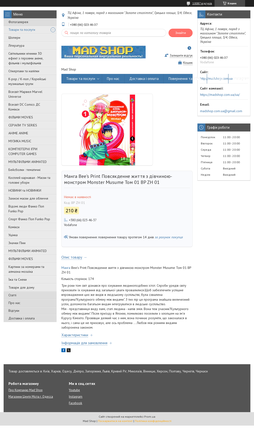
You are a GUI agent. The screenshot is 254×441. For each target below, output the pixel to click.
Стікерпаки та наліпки (23, 71)
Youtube (74, 390)
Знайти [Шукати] (180, 33)
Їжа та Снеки (17, 279)
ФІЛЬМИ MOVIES (20, 117)
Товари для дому (21, 287)
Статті (12, 295)
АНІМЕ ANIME (18, 133)
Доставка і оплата (21, 318)
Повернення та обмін (185, 78)
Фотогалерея (18, 22)
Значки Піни (17, 243)
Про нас (14, 303)
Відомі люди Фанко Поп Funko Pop (26, 208)
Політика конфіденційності (153, 421)
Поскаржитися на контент (115, 421)
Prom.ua (149, 416)
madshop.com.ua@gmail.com (221, 111)
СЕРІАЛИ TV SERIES (22, 125)
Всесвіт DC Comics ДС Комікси (24, 106)
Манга (65, 268)
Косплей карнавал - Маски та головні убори (29, 180)
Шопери (14, 37)
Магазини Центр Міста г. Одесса (30, 397)
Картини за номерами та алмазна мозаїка (26, 269)
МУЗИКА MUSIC (19, 141)
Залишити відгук (181, 55)
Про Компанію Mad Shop (25, 390)
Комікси (14, 227)
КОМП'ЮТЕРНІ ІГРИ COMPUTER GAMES (22, 151)
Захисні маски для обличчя (28, 198)
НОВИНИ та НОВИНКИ (24, 190)
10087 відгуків (202, 3)
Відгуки (13, 310)
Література (16, 45)
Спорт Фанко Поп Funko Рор (29, 219)
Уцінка (13, 235)
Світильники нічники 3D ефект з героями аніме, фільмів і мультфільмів (25, 58)
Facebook (75, 403)
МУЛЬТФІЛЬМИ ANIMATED (27, 162)
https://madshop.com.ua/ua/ (220, 94)
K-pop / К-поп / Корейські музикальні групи (27, 81)
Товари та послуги (21, 29)
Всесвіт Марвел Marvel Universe (25, 94)
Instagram (241, 78)
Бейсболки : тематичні (24, 170)
